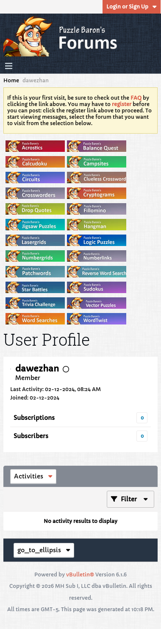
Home (11, 80)
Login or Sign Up (131, 6)
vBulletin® (80, 574)
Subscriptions (34, 418)
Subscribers (31, 436)
